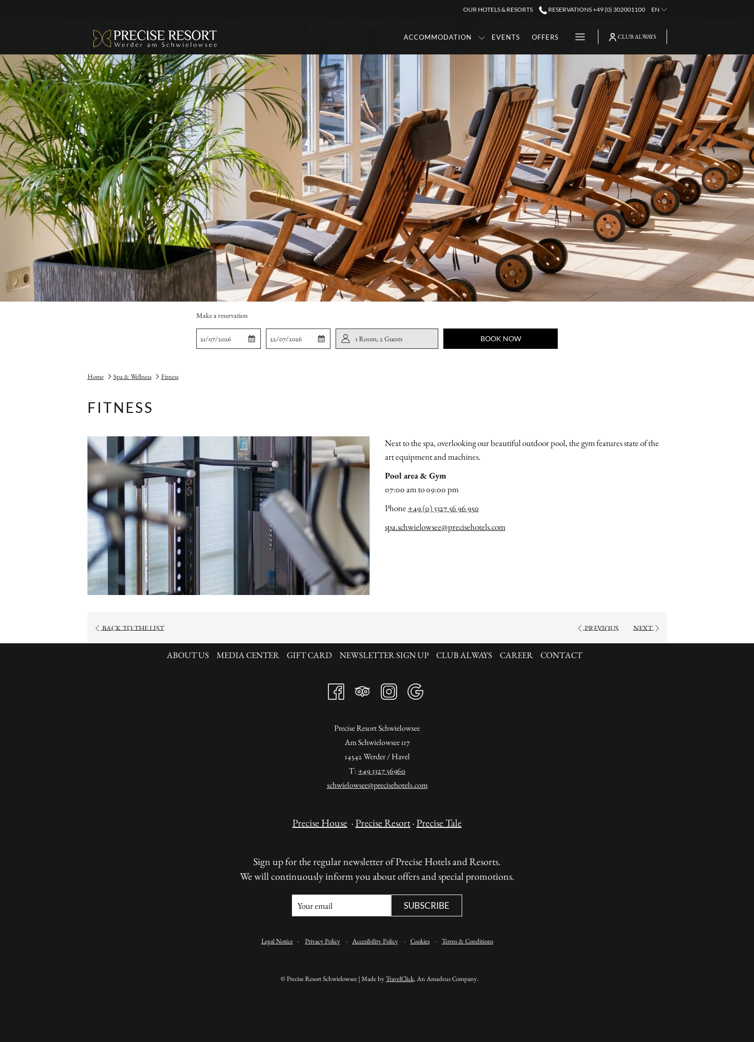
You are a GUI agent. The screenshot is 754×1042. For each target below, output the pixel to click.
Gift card (309, 655)
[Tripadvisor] (362, 689)
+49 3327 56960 (381, 770)
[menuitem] (327, 36)
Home (95, 376)
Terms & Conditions (467, 941)
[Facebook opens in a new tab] (336, 689)
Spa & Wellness (132, 376)
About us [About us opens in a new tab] (189, 655)
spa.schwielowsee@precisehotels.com (445, 526)
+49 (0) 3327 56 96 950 (443, 508)
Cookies (420, 941)
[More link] (576, 36)
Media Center (248, 655)
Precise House (319, 822)
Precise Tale (439, 822)
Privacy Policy (322, 941)
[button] (228, 338)
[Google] (415, 689)
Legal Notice (277, 941)
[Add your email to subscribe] (341, 905)
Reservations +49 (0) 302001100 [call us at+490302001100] (592, 9)
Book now (500, 338)
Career (516, 655)
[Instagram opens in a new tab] (389, 689)
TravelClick (400, 978)
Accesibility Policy (375, 941)
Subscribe (426, 905)
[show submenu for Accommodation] (371, 36)
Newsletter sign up (384, 655)
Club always (464, 655)
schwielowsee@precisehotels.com (377, 785)
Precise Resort (382, 822)
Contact (561, 655)
